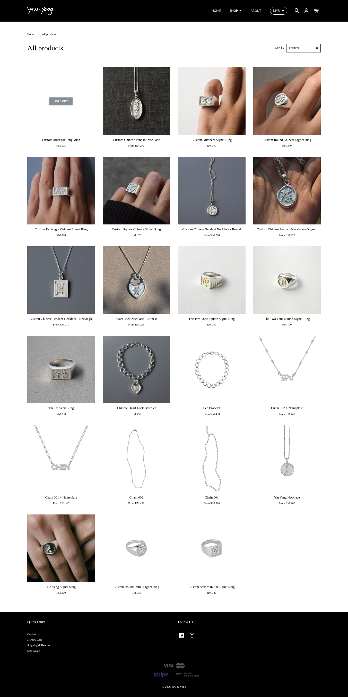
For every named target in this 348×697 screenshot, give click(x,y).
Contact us (33, 634)
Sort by (279, 48)
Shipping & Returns (38, 645)
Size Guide (33, 650)
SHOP (236, 10)
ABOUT (256, 10)
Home (30, 34)
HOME (216, 10)
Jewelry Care (34, 639)
